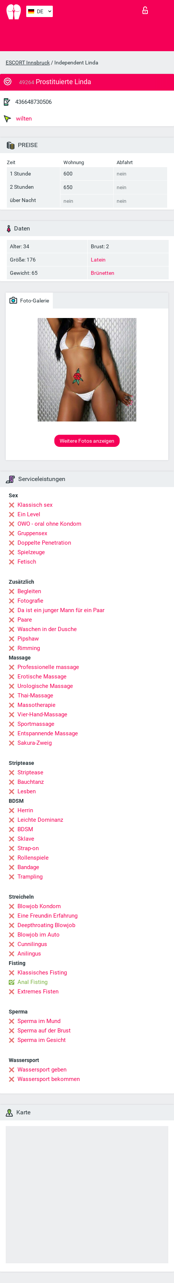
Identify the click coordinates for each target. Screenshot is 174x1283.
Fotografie (30, 600)
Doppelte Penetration (44, 542)
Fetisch (26, 561)
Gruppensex (32, 533)
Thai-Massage (35, 695)
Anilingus (29, 953)
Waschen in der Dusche (47, 629)
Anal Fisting (32, 982)
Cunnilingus (32, 944)
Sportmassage (35, 724)
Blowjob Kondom (39, 906)
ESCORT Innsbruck (28, 63)
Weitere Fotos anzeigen (87, 441)
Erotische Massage (41, 676)
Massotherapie (36, 705)
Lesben (26, 791)
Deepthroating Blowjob (46, 925)
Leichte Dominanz (40, 819)
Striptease (30, 772)
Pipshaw (28, 638)
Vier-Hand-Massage (42, 714)
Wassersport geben (41, 1069)
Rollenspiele (33, 857)
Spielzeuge (31, 552)
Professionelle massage (48, 667)
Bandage (28, 867)
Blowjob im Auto (38, 934)
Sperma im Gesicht (41, 1040)
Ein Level (28, 514)
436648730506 (33, 102)
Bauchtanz (30, 782)
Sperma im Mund (38, 1021)
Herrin (25, 810)
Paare (24, 619)
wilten (18, 118)
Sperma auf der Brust (44, 1030)
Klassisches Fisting (42, 972)
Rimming (28, 648)
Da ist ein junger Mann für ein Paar (60, 610)
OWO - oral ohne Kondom (49, 523)
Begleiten (29, 591)
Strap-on (28, 848)
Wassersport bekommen (48, 1079)
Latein (98, 260)
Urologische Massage (45, 686)
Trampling (30, 876)
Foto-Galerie (29, 300)
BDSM (25, 829)
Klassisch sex (34, 504)
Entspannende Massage (47, 733)
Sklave (25, 838)
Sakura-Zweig (34, 742)
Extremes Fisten (38, 991)
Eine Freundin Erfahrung (47, 915)
